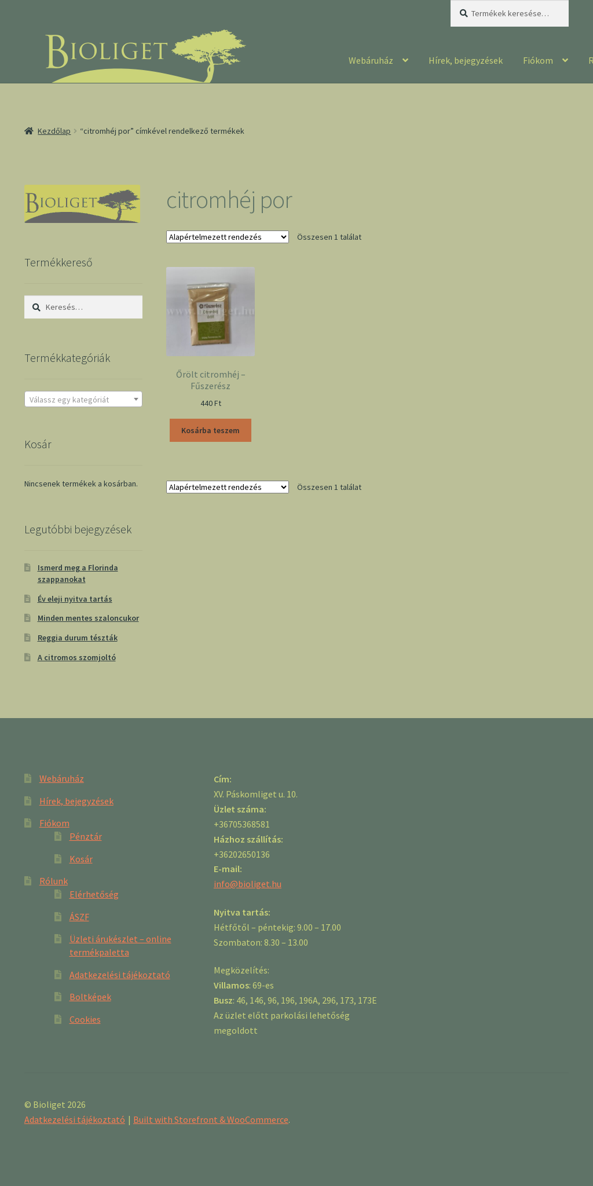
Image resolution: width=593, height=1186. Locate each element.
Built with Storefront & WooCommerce (210, 1119)
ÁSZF (79, 917)
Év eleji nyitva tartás (75, 599)
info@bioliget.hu (247, 884)
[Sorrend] (227, 236)
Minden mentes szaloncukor (88, 618)
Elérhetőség (94, 894)
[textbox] (83, 399)
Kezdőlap (54, 131)
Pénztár (85, 836)
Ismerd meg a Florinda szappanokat (78, 573)
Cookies (85, 1019)
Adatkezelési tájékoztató (119, 974)
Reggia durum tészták (78, 637)
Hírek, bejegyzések (466, 60)
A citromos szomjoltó (77, 657)
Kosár (81, 859)
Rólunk (53, 881)
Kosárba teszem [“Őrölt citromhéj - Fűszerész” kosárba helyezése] (210, 430)
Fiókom (538, 60)
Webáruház (371, 60)
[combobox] (83, 399)
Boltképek (90, 996)
